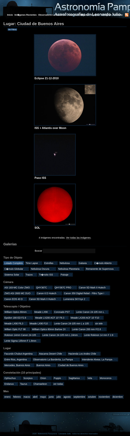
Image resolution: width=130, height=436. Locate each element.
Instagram (106, 15)
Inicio (10, 15)
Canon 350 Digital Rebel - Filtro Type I (86, 293)
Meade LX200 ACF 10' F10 (87, 317)
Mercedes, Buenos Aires (19, 365)
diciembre (118, 396)
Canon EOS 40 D (15, 299)
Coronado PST (63, 312)
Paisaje (66, 274)
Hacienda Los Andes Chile (84, 353)
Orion (45, 378)
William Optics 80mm (17, 312)
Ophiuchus (12, 378)
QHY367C (44, 287)
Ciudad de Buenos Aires (72, 365)
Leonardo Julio (65, 434)
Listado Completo (13, 263)
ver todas (58, 384)
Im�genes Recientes (25, 15)
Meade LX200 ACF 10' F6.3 (51, 317)
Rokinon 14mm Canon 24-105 (22, 335)
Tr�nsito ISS (48, 274)
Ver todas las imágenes (78, 237)
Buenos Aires (45, 365)
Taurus (25, 384)
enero (7, 396)
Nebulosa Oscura (43, 269)
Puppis (60, 378)
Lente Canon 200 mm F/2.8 (89, 329)
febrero (17, 396)
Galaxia (85, 263)
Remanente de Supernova (102, 269)
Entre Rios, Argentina (17, 359)
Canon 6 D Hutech (49, 293)
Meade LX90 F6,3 (15, 323)
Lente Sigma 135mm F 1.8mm (22, 340)
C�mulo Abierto (105, 263)
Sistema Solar (13, 274)
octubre (92, 396)
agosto (67, 396)
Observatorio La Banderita (52, 15)
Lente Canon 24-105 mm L (92, 312)
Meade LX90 (42, 312)
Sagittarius (77, 378)
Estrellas (50, 263)
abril (35, 396)
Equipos (95, 15)
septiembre (79, 396)
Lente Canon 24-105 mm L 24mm (61, 335)
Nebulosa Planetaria (70, 269)
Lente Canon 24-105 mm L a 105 (73, 323)
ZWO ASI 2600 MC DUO (19, 293)
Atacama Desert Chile (52, 353)
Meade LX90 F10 (40, 323)
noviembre (104, 396)
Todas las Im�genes (78, 15)
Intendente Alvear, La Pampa (99, 359)
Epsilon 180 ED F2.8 (18, 317)
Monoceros (108, 378)
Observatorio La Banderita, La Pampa (56, 359)
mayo (43, 396)
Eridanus (10, 384)
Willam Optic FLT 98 (16, 329)
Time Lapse (33, 263)
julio (59, 396)
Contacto (118, 15)
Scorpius (30, 378)
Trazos (31, 274)
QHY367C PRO (65, 287)
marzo (27, 396)
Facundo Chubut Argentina (20, 353)
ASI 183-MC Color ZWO (18, 287)
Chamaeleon (42, 384)
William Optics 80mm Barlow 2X (50, 329)
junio (51, 396)
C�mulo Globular (16, 269)
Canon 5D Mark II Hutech (94, 287)
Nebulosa (68, 263)
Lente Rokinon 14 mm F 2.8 (100, 335)
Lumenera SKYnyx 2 (76, 299)
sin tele (100, 323)
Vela (92, 378)
